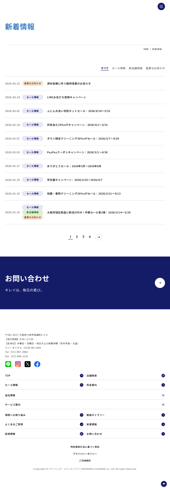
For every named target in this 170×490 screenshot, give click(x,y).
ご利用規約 (85, 468)
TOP (44, 383)
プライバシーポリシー (85, 461)
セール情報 (119, 68)
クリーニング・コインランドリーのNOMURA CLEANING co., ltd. (82, 476)
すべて (105, 68)
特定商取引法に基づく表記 (85, 454)
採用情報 (44, 441)
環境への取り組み (44, 422)
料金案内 (126, 392)
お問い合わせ (126, 441)
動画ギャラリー (126, 422)
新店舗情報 (136, 68)
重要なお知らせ (155, 68)
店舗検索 (126, 383)
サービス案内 (85, 412)
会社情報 (85, 402)
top (146, 49)
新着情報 (126, 432)
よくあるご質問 (44, 432)
